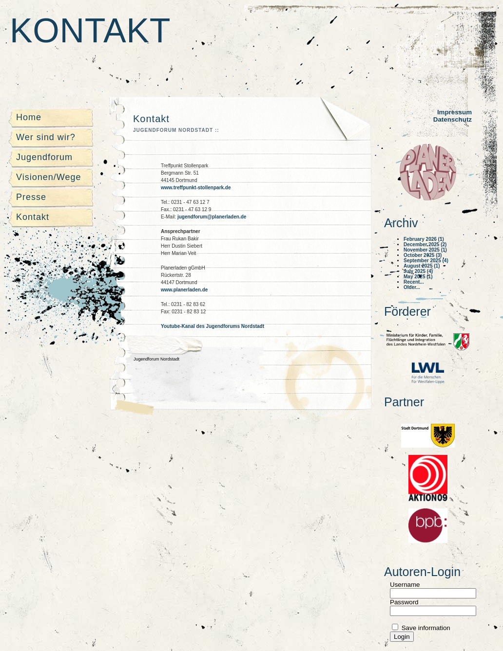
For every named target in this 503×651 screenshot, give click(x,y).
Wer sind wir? (46, 137)
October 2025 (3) (423, 255)
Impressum (454, 112)
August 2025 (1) (422, 266)
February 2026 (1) (424, 239)
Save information (425, 628)
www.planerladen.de (184, 289)
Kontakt (90, 31)
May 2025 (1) (418, 276)
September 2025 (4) (426, 260)
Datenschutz (452, 119)
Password (404, 602)
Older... (412, 287)
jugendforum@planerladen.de (211, 216)
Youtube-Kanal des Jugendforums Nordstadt (212, 326)
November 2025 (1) (425, 250)
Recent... (414, 282)
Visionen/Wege (48, 177)
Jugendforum (44, 157)
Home (28, 117)
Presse (31, 197)
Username (405, 584)
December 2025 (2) (425, 244)
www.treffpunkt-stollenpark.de (196, 187)
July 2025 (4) (418, 271)
